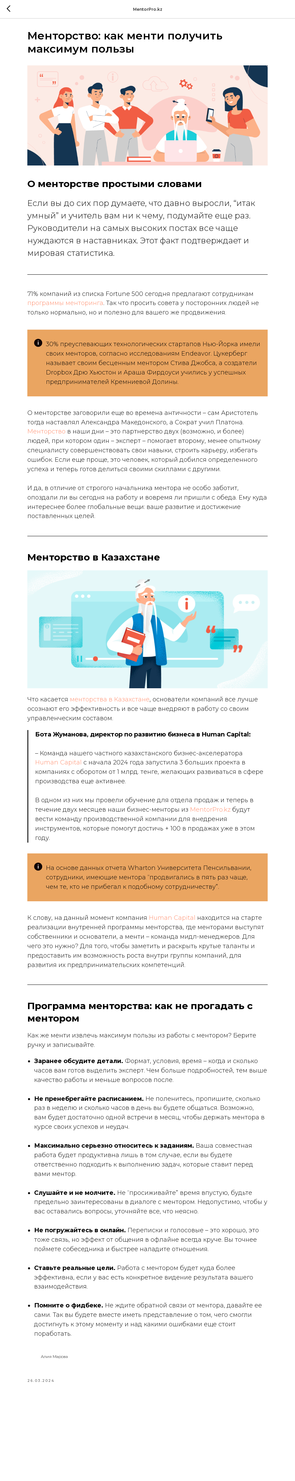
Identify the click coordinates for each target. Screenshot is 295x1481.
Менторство (105, 443)
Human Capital (71, 781)
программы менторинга (121, 296)
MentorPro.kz (67, 837)
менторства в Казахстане (122, 709)
